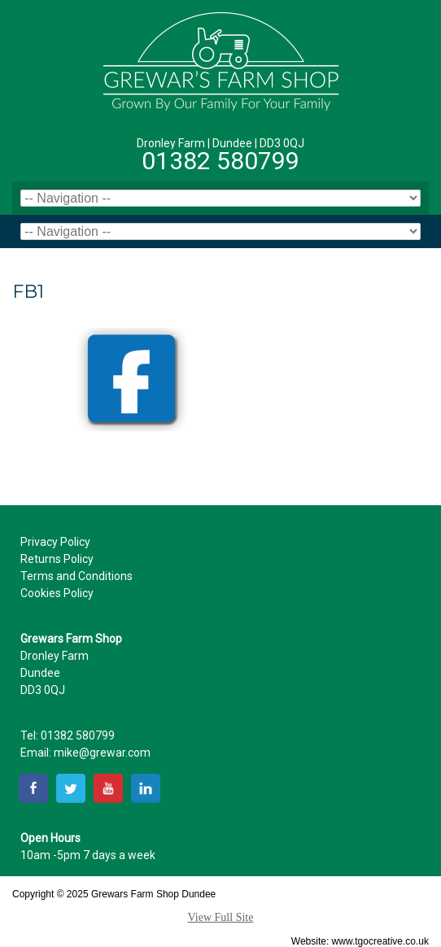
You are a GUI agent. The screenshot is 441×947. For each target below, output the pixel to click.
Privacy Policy (55, 541)
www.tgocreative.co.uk (380, 941)
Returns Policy (57, 558)
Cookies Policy (57, 593)
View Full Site (221, 917)
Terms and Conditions (76, 576)
